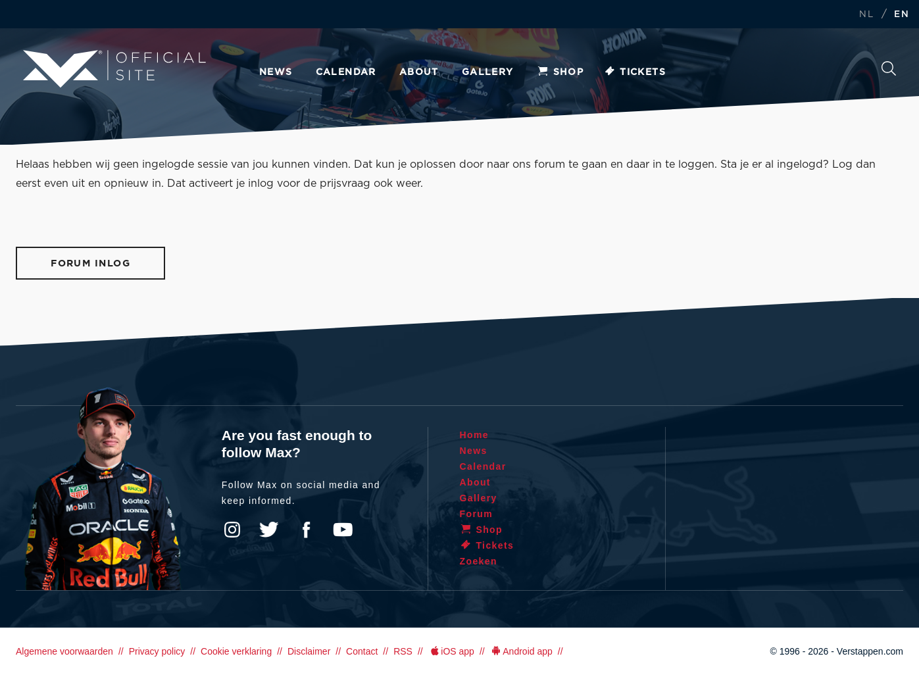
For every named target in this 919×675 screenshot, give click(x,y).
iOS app (451, 651)
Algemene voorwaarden (64, 651)
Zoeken (478, 561)
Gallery (488, 72)
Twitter (269, 529)
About (419, 72)
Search (889, 68)
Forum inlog (90, 263)
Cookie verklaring (236, 651)
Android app (521, 651)
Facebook (305, 529)
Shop (560, 72)
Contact (362, 651)
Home (474, 435)
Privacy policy (157, 651)
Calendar (346, 72)
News (276, 72)
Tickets (634, 72)
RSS (402, 651)
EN (901, 15)
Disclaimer (308, 651)
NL (866, 15)
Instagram (232, 529)
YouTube (342, 529)
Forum (476, 514)
